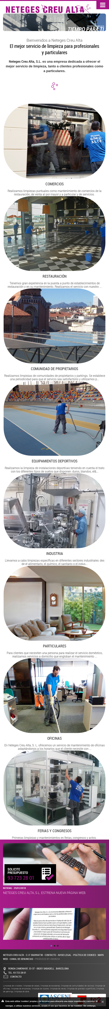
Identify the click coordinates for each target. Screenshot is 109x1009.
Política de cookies (84, 955)
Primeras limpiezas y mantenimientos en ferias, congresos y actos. (54, 795)
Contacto (50, 955)
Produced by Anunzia (47, 959)
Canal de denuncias (21, 959)
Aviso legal (64, 955)
